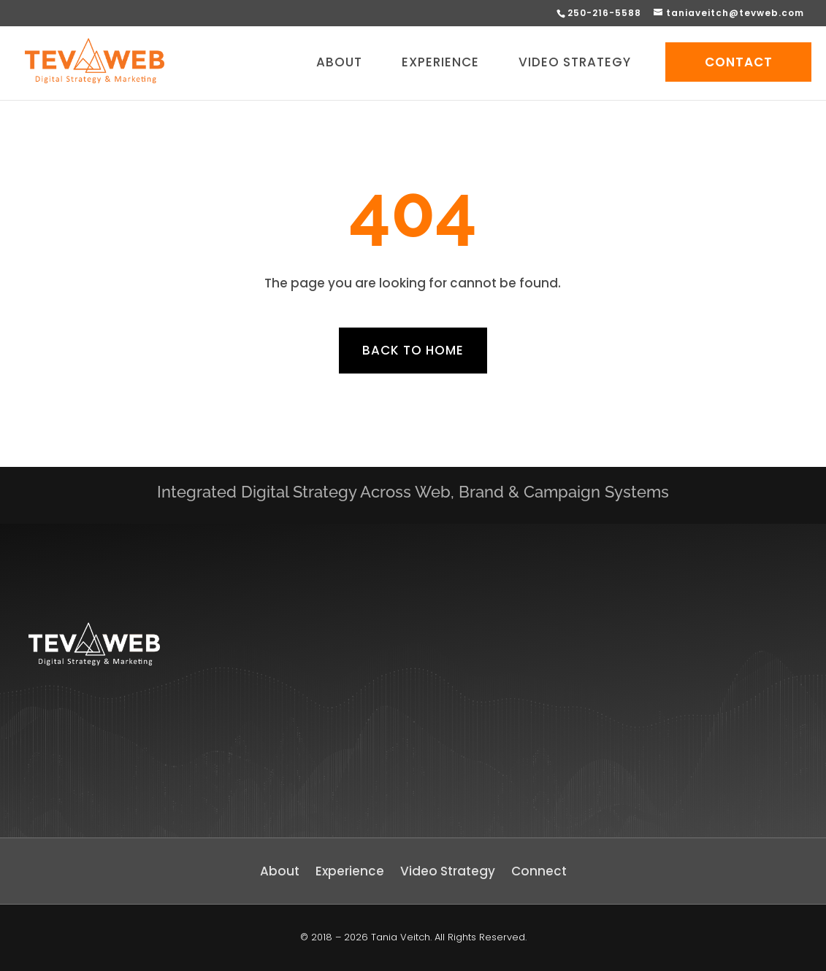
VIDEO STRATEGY (575, 64)
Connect (539, 873)
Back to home (413, 350)
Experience (350, 873)
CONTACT (739, 62)
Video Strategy (447, 873)
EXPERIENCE (440, 64)
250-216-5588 (604, 13)
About (279, 873)
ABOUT (339, 64)
